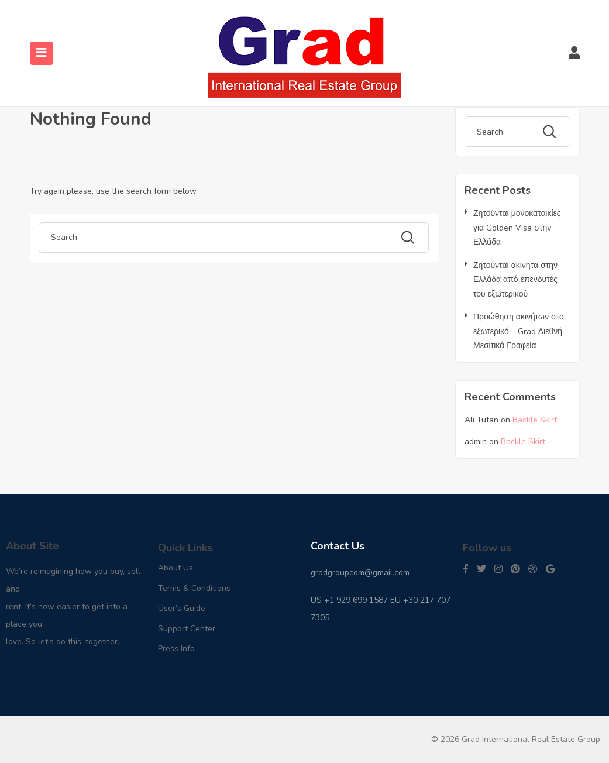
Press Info (176, 648)
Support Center (186, 628)
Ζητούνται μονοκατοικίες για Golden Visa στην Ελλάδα (517, 228)
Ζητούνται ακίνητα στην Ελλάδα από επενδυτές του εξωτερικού (515, 280)
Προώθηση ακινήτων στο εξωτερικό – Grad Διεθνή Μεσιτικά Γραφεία (518, 331)
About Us (175, 567)
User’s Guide (181, 608)
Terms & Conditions (194, 588)
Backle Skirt (534, 419)
